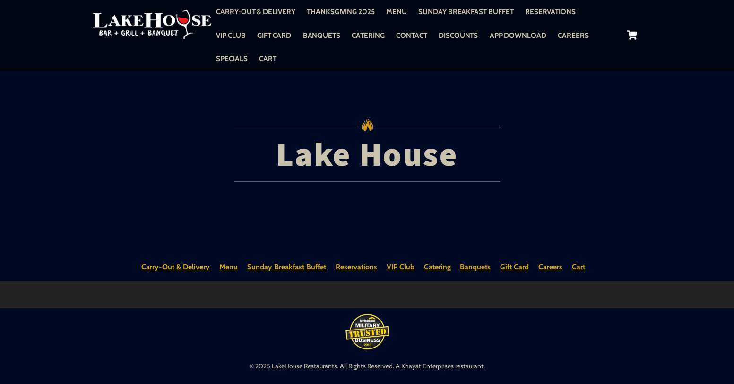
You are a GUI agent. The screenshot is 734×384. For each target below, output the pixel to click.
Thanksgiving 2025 (341, 11)
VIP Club (230, 35)
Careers (573, 35)
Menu (396, 11)
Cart (267, 58)
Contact (411, 35)
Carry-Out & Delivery (255, 11)
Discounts (458, 35)
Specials (231, 58)
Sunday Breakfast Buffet (465, 11)
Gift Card (274, 35)
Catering (368, 35)
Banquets (321, 35)
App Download (518, 35)
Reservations (550, 11)
